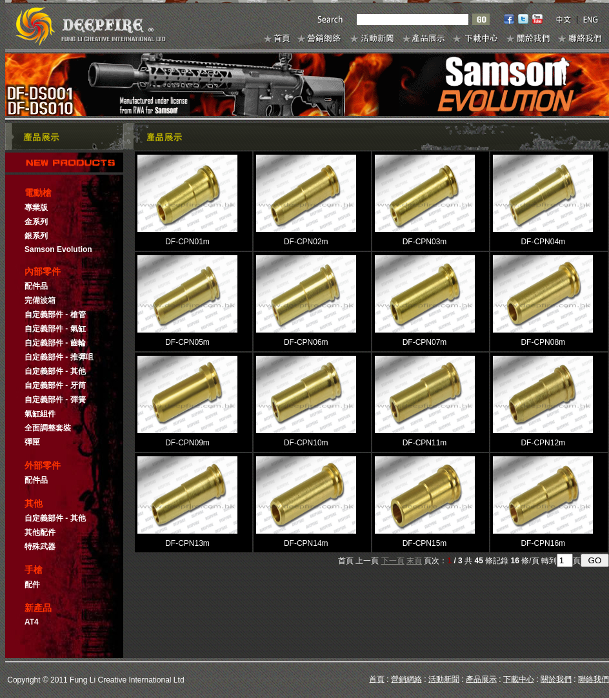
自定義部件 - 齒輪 (55, 342)
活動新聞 (443, 679)
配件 (32, 584)
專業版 (36, 207)
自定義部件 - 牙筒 (55, 385)
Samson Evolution (58, 249)
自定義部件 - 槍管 (55, 314)
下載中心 (518, 679)
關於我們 (556, 679)
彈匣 (32, 442)
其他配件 (40, 532)
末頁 (414, 560)
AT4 (32, 621)
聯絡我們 (593, 679)
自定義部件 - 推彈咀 (59, 357)
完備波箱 (40, 300)
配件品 (36, 286)
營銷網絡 (406, 679)
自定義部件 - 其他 (55, 371)
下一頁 (392, 560)
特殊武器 (40, 546)
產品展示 (481, 679)
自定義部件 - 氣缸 (55, 328)
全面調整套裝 (48, 427)
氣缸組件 (40, 413)
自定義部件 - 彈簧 (55, 399)
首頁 (376, 679)
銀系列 (36, 235)
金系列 (36, 221)
